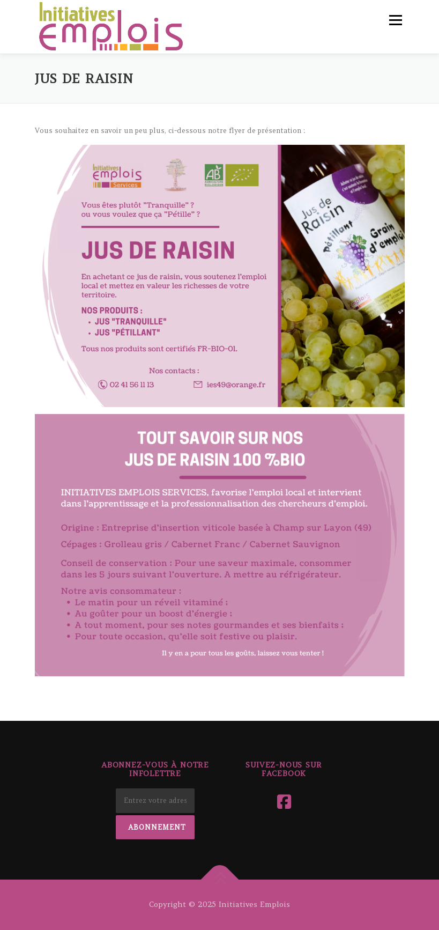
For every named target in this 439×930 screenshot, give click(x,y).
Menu (395, 20)
